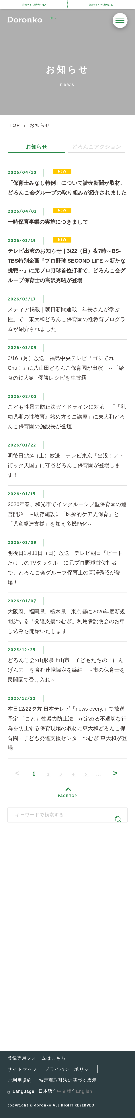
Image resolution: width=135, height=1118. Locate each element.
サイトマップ (22, 1069)
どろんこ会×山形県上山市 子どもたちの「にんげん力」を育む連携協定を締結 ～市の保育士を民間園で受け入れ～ (66, 670)
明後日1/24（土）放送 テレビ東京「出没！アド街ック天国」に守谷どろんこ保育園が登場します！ (66, 465)
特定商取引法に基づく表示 (68, 1080)
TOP (14, 125)
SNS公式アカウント (64, 879)
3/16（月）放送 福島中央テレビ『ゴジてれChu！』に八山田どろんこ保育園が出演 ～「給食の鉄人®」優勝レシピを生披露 (66, 368)
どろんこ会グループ (64, 851)
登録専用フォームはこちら (36, 1058)
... (98, 774)
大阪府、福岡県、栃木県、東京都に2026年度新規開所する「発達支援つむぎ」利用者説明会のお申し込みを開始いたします (66, 621)
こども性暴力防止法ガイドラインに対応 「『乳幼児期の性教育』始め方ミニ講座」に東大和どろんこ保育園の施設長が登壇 (67, 416)
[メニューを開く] (120, 20)
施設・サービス (46, 925)
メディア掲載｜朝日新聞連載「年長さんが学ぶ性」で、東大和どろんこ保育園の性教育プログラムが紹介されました (67, 319)
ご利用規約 (19, 1080)
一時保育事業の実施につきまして (48, 222)
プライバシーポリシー (69, 1069)
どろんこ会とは (46, 898)
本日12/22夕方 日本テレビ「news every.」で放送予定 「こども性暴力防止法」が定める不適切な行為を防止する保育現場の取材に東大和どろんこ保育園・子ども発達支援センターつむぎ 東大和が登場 (67, 728)
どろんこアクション (96, 147)
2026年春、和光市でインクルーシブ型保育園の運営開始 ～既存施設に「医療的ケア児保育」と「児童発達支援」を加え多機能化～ (67, 514)
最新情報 (37, 939)
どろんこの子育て (49, 912)
